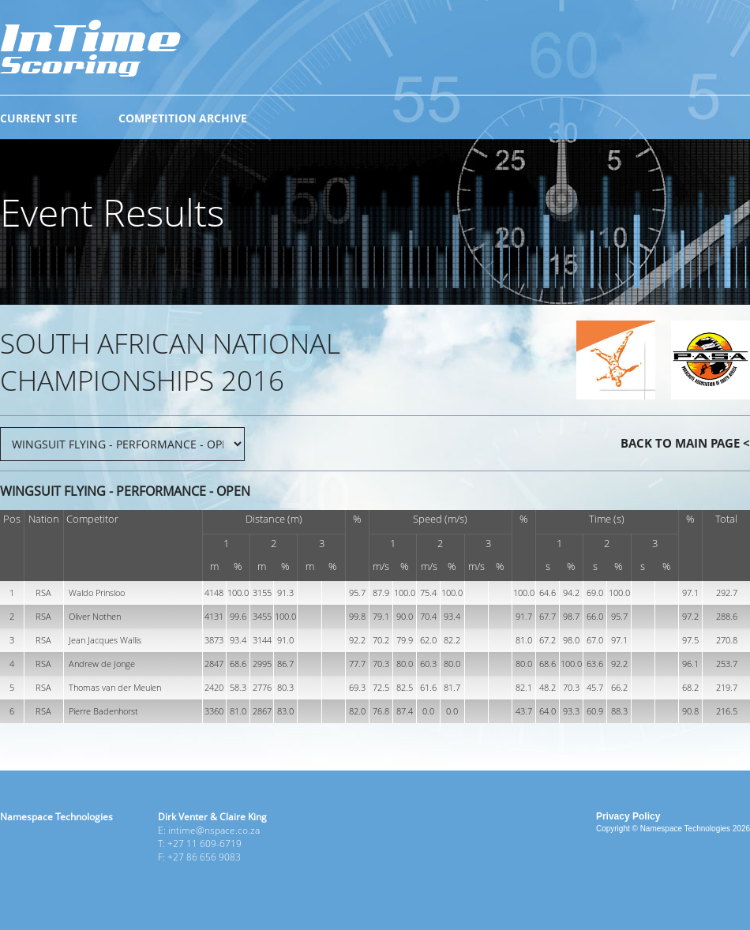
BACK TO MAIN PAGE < (685, 443)
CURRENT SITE (38, 118)
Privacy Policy (628, 816)
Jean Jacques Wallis (105, 640)
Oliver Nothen (95, 616)
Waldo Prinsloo (97, 592)
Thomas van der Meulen (115, 687)
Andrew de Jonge (102, 663)
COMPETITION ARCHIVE (182, 118)
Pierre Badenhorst (103, 711)
